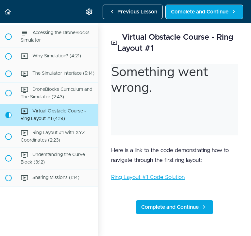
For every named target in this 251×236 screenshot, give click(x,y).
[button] (8, 11)
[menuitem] (89, 11)
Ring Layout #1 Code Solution (148, 177)
